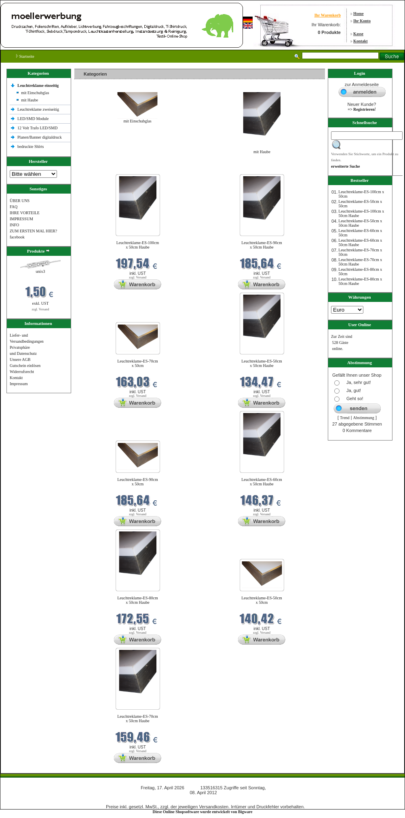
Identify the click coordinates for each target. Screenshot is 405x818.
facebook (17, 237)
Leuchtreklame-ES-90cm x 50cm (137, 481)
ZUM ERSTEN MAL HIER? (33, 231)
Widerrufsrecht (22, 371)
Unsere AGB (20, 359)
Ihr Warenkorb (327, 15)
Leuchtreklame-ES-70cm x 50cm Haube (137, 718)
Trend (345, 417)
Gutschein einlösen (25, 365)
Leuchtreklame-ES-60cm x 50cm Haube (261, 481)
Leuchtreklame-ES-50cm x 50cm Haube (261, 363)
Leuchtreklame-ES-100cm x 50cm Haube (137, 244)
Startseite (25, 56)
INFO (14, 225)
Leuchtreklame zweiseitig (38, 109)
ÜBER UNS (20, 200)
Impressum (18, 384)
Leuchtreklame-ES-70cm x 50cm (137, 363)
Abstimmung (363, 417)
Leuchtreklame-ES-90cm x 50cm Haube (261, 244)
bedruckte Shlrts (30, 146)
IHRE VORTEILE (25, 213)
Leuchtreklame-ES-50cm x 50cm (261, 600)
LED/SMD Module (33, 118)
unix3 (40, 271)
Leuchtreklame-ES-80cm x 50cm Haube (137, 600)
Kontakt (360, 41)
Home (358, 13)
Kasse (358, 34)
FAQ (13, 206)
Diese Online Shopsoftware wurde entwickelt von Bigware (203, 812)
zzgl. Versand (40, 309)
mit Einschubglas (35, 93)
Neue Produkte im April (95, 169)
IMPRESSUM (21, 219)
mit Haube (29, 100)
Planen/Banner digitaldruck (39, 137)
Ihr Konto (362, 21)
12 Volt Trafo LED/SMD (37, 128)
